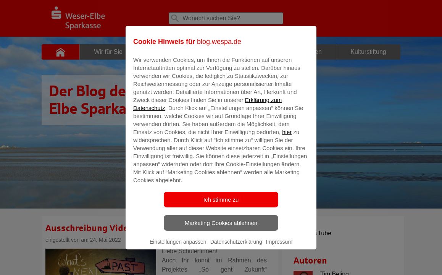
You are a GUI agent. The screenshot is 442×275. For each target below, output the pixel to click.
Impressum (279, 247)
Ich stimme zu (221, 205)
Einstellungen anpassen (178, 247)
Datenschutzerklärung (236, 247)
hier (287, 137)
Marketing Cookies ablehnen (221, 228)
